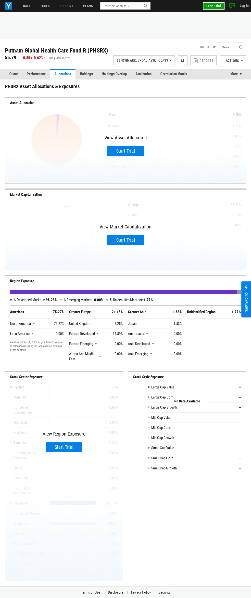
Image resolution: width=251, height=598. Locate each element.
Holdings (86, 74)
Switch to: (208, 47)
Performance (36, 74)
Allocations (62, 74)
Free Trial (213, 6)
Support (66, 6)
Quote (13, 74)
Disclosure (115, 592)
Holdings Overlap (114, 74)
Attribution (143, 74)
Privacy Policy (141, 592)
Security (164, 592)
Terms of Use (90, 592)
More (234, 74)
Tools (45, 6)
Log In (244, 5)
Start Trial (125, 151)
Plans (88, 6)
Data (26, 6)
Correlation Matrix (173, 74)
